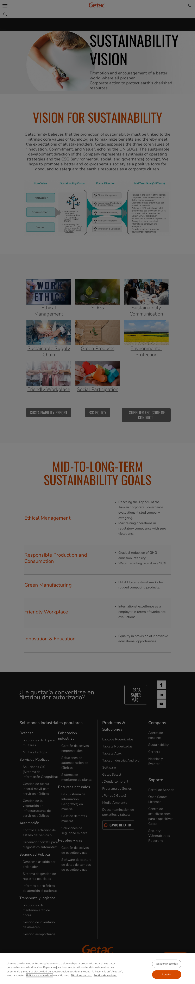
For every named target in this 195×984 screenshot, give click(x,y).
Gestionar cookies (167, 964)
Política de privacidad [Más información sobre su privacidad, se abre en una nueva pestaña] (39, 975)
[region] (97, 968)
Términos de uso (81, 975)
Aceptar (167, 974)
